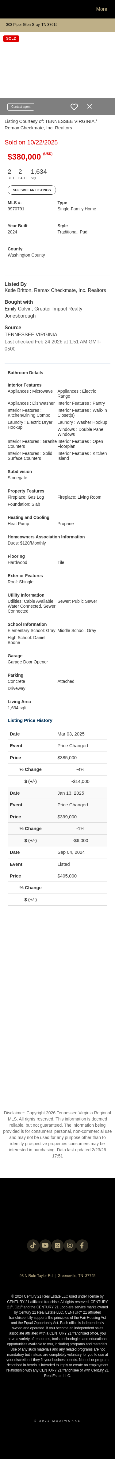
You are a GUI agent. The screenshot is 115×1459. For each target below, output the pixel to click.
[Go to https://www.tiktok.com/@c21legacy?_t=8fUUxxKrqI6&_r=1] (33, 1245)
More (101, 9)
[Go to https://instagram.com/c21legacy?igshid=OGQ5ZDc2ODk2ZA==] (70, 1245)
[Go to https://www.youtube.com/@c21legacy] (45, 1245)
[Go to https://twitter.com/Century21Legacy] (58, 1245)
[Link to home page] (10, 9)
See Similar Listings (32, 190)
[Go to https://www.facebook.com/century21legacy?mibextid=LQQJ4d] (82, 1245)
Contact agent (20, 106)
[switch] (74, 107)
